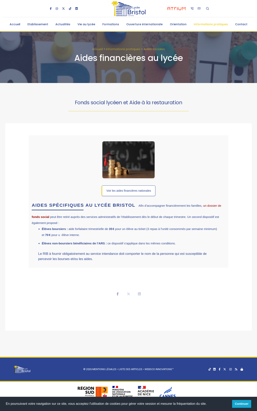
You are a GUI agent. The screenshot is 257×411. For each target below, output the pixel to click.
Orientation (178, 24)
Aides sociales (154, 49)
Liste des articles (131, 369)
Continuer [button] (242, 403)
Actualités (62, 24)
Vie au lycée (86, 24)
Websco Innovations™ (159, 369)
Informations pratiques (211, 24)
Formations (110, 24)
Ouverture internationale (144, 24)
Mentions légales (104, 369)
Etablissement (38, 24)
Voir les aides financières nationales (128, 190)
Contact (241, 24)
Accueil (15, 24)
